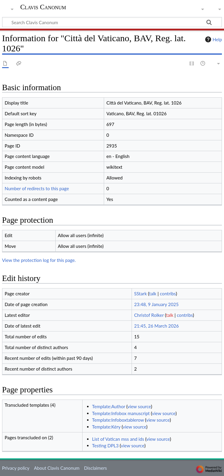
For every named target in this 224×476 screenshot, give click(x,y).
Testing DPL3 (105, 445)
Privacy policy (15, 468)
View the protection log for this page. (39, 260)
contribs (168, 293)
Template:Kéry (106, 426)
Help (213, 39)
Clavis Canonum (43, 7)
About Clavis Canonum (56, 468)
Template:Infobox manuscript (121, 413)
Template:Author (108, 406)
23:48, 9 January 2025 (156, 304)
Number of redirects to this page (36, 188)
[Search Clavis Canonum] (112, 22)
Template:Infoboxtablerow (118, 420)
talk (152, 293)
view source (139, 406)
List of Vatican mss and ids (118, 439)
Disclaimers (95, 468)
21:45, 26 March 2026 (156, 325)
